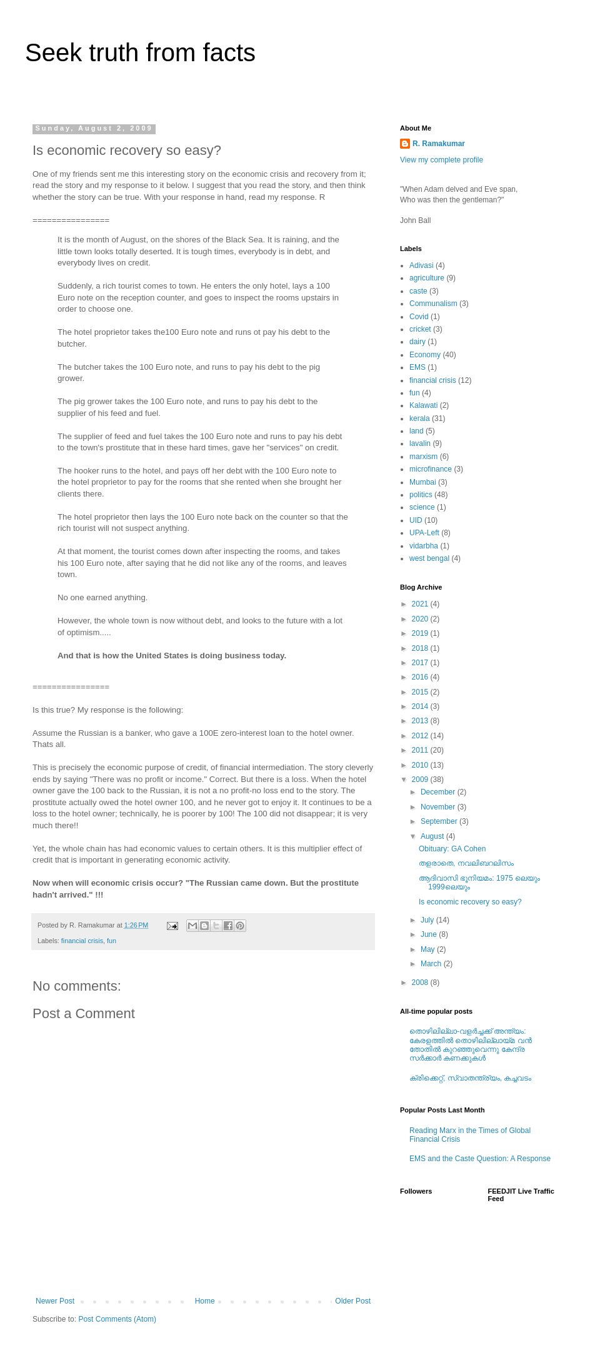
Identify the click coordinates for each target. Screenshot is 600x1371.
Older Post (353, 1301)
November (439, 807)
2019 (421, 633)
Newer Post (55, 1301)
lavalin (420, 443)
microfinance (430, 469)
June (430, 934)
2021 (421, 604)
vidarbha (423, 546)
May (429, 949)
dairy (417, 341)
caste (418, 291)
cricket (420, 329)
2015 (421, 692)
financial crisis (82, 940)
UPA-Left (424, 532)
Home (205, 1301)
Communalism (433, 303)
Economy (425, 354)
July (428, 920)
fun (111, 940)
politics (420, 494)
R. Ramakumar (438, 143)
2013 (421, 720)
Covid (419, 316)
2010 (421, 765)
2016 (421, 677)
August (433, 836)
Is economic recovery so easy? (470, 902)
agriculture (426, 278)
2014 (421, 706)
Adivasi (421, 265)
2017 (421, 662)
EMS (417, 367)
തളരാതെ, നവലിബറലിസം (466, 863)
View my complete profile (441, 160)
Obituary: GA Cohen (452, 848)
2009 (421, 779)
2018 (421, 648)
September (440, 821)
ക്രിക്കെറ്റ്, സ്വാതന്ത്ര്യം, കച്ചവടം (470, 1078)
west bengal (429, 558)
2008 (421, 982)
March (432, 963)
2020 (421, 619)
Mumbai (422, 482)
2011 (421, 750)
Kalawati (423, 405)
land (416, 431)
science (422, 507)
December (439, 792)
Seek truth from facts (140, 52)
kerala (419, 418)
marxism (423, 456)
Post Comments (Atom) (117, 1319)
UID (415, 520)
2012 (421, 735)
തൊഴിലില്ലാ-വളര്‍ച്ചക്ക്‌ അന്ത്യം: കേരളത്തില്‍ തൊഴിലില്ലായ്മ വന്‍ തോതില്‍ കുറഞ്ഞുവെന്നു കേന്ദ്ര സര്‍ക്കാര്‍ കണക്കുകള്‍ (470, 1044)
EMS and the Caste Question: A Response (480, 1158)
